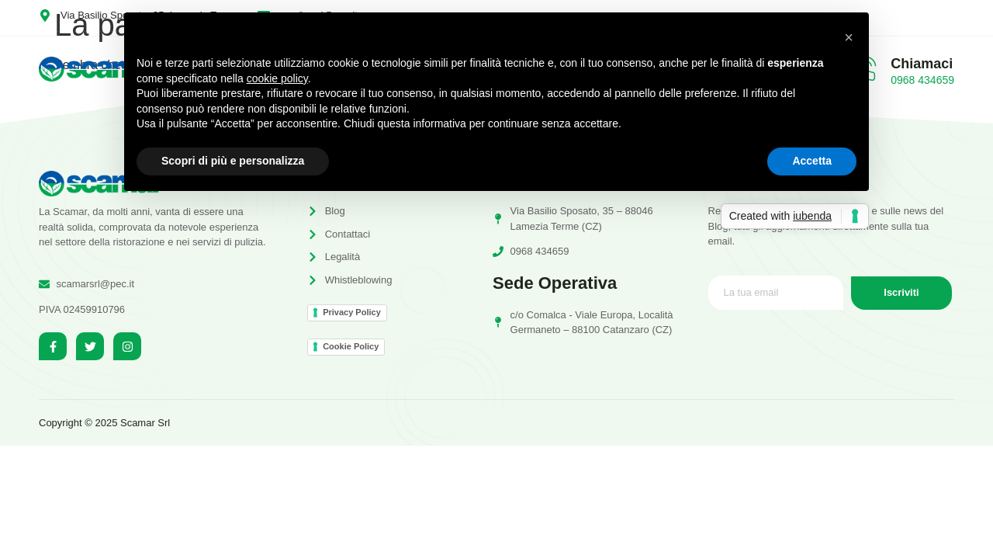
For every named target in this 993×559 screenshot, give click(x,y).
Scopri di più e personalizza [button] (232, 161)
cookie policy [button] (277, 78)
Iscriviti (901, 293)
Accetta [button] (812, 161)
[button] (848, 37)
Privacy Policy (352, 312)
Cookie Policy (351, 346)
